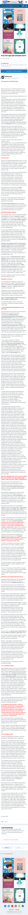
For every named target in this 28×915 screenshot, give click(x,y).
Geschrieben (12, 78)
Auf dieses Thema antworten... (11, 839)
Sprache (11, 909)
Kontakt (17, 909)
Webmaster (6, 63)
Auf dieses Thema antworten (14, 71)
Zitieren (6, 821)
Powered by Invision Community (14, 912)
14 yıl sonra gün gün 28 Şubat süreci (9, 81)
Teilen (7, 848)
